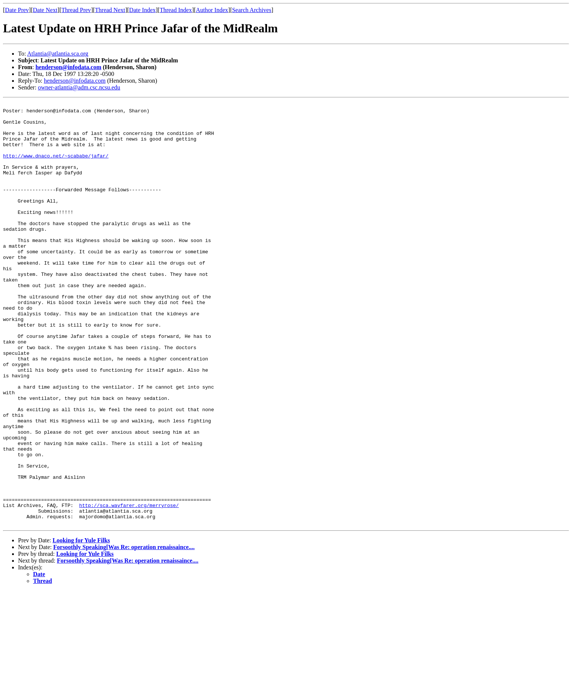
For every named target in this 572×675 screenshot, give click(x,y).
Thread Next (110, 10)
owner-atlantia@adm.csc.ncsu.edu (79, 87)
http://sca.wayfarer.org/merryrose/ (129, 586)
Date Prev (17, 10)
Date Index (142, 10)
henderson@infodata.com (68, 67)
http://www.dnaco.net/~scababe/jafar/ (56, 166)
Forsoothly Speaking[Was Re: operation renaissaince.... (124, 631)
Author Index (212, 10)
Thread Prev (76, 10)
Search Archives (251, 10)
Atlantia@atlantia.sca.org (57, 53)
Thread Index (176, 10)
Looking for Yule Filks (81, 625)
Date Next (45, 10)
